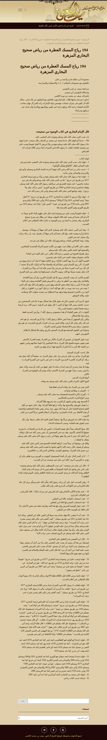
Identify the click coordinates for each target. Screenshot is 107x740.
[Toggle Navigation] (20, 10)
